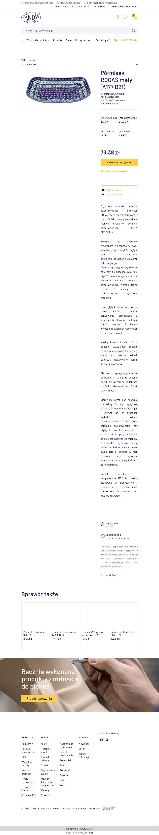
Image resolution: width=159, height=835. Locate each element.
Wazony (44, 790)
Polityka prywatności (28, 750)
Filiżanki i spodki (45, 750)
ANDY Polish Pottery (109, 733)
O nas (57, 6)
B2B (94, 6)
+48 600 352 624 (128, 40)
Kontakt (102, 6)
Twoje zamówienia (28, 780)
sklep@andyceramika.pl (124, 6)
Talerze (64, 775)
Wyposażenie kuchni (47, 772)
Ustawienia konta (27, 788)
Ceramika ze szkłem (47, 758)
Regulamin (27, 743)
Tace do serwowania (66, 753)
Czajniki (44, 765)
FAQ (23, 757)
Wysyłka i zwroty (26, 763)
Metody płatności (26, 772)
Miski (62, 780)
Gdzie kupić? (28, 795)
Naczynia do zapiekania (66, 745)
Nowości (84, 743)
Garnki (63, 765)
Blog (86, 6)
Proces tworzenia (72, 6)
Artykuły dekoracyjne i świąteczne (47, 782)
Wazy (63, 785)
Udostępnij (106, 575)
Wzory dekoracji (84, 755)
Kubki (43, 743)
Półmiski (65, 770)
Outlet (82, 748)
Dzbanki (44, 795)
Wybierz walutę (28, 60)
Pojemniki (65, 760)
